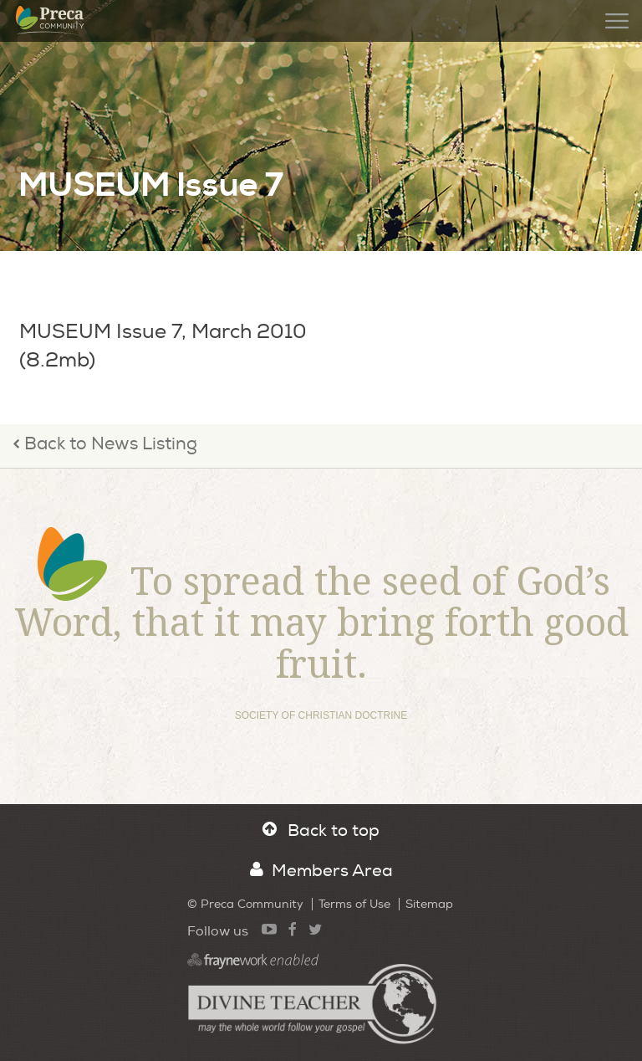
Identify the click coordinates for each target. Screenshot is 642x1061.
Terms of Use (354, 904)
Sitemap (429, 904)
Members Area (321, 870)
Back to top (321, 830)
